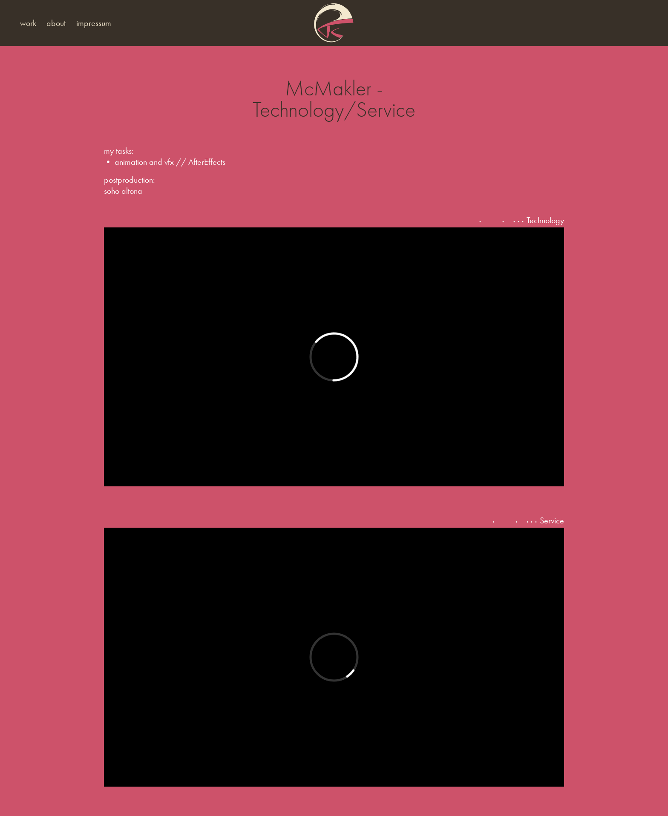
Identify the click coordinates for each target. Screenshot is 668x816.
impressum (93, 23)
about (56, 23)
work (28, 23)
